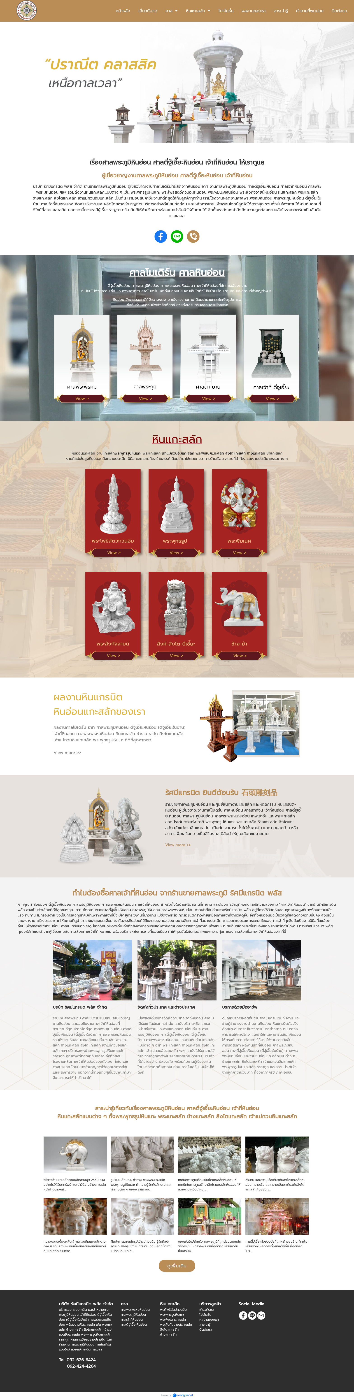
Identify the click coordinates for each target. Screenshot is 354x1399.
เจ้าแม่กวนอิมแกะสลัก (178, 453)
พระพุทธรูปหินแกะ (128, 453)
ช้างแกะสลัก (256, 453)
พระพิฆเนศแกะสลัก (210, 453)
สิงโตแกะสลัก (235, 453)
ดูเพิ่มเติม (177, 1265)
